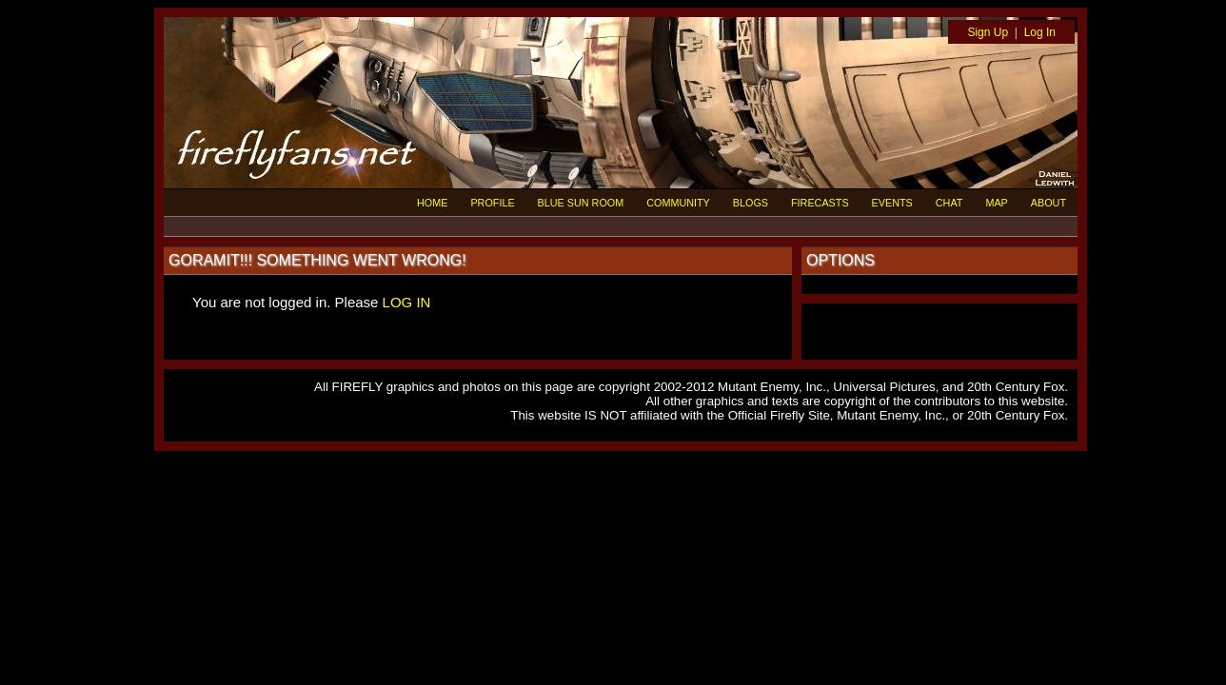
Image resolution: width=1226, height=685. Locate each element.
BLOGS (750, 202)
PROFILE (492, 202)
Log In (1040, 32)
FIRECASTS (820, 202)
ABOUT (1048, 202)
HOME (432, 202)
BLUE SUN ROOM (581, 202)
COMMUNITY (678, 202)
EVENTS (892, 202)
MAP (996, 202)
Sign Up (987, 32)
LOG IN (407, 302)
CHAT (949, 202)
